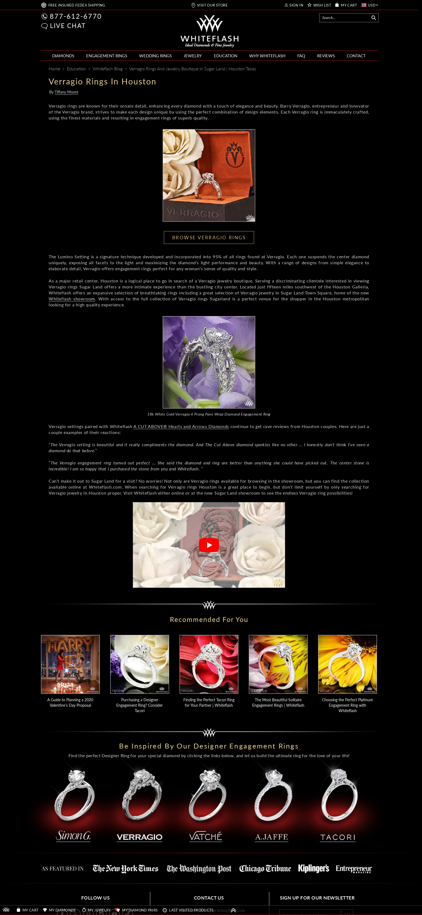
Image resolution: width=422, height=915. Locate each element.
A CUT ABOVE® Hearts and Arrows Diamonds (181, 426)
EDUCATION (225, 55)
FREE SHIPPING (76, 5)
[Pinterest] (345, 69)
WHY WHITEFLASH (267, 55)
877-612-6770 (76, 16)
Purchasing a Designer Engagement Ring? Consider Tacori (139, 705)
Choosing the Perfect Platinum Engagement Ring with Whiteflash (347, 705)
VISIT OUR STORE (212, 5)
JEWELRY (193, 55)
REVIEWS (326, 55)
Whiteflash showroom (72, 298)
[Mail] (365, 69)
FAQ (301, 55)
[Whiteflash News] (355, 69)
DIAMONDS (63, 55)
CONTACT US (209, 898)
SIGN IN (296, 5)
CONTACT (356, 55)
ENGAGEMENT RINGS (106, 55)
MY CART (349, 5)
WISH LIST (322, 5)
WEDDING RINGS (155, 55)
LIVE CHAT (68, 25)
